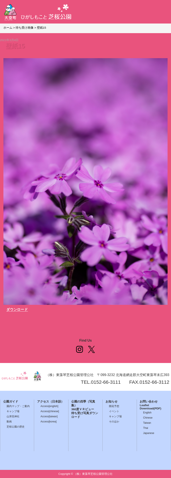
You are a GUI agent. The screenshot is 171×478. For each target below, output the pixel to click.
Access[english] (49, 406)
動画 (9, 421)
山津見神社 (13, 416)
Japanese (148, 433)
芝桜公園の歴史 (16, 426)
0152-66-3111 (106, 382)
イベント (114, 411)
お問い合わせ (149, 401)
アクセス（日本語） (50, 401)
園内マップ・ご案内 (18, 406)
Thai (145, 427)
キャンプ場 (13, 411)
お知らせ (111, 401)
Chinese (147, 417)
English (147, 412)
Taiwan (147, 422)
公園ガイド (10, 401)
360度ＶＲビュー (82, 409)
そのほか (114, 421)
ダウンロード (17, 309)
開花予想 (114, 406)
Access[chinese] (50, 411)
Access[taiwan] (49, 416)
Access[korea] (49, 421)
